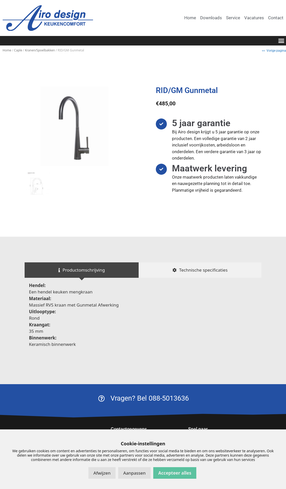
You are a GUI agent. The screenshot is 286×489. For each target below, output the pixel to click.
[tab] (82, 270)
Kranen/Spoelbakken (40, 50)
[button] (281, 41)
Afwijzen (102, 473)
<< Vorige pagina (274, 50)
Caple (18, 50)
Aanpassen (134, 473)
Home (7, 50)
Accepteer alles (174, 473)
